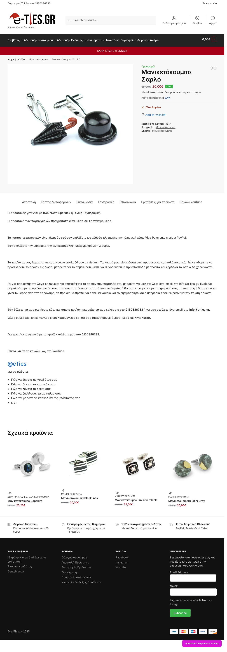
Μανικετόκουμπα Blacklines (79, 496)
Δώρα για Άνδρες (17, 495)
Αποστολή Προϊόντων (75, 560)
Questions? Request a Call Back (202, 643)
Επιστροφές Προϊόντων (77, 565)
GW (167, 96)
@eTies (17, 361)
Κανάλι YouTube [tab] (191, 200)
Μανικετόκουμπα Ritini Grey (186, 499)
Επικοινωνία (210, 3)
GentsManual (16, 569)
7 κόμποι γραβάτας (20, 564)
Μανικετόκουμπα (38, 57)
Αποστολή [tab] (29, 200)
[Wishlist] (155, 113)
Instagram (122, 560)
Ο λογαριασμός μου (174, 23)
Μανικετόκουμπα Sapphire (25, 499)
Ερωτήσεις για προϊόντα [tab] (158, 200)
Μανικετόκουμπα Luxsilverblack (136, 498)
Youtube (121, 565)
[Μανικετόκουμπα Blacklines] (211, 66)
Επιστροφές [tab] (106, 200)
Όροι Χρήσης (70, 570)
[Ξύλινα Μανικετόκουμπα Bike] (215, 66)
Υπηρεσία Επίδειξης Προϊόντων (82, 580)
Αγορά (212, 23)
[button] (209, 39)
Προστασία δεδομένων (76, 575)
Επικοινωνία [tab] (128, 200)
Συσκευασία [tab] (84, 200)
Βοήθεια (197, 23)
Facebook (122, 555)
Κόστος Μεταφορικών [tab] (56, 200)
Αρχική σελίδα (16, 57)
